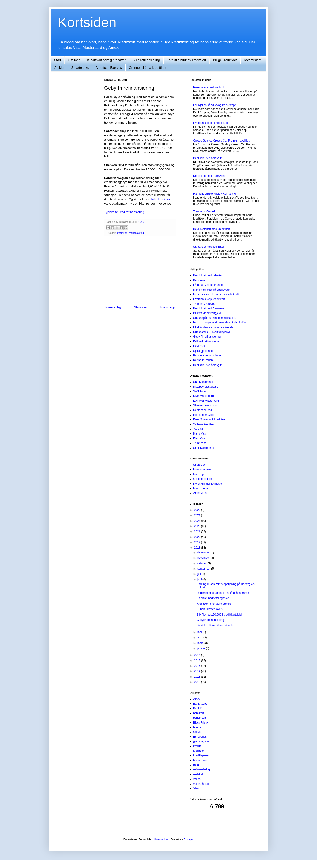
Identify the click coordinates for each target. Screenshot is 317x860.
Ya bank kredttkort (204, 424)
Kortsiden (87, 22)
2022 (197, 526)
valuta (197, 779)
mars (200, 643)
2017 (197, 655)
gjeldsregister (201, 741)
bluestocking (161, 839)
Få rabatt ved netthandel (208, 285)
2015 (197, 665)
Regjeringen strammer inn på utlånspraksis (223, 592)
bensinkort (199, 717)
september (204, 568)
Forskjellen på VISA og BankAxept (214, 105)
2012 (197, 682)
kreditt (197, 746)
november (204, 557)
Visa (196, 788)
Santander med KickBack (208, 246)
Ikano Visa (199, 433)
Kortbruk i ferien (203, 360)
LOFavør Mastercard (206, 400)
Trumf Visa (199, 443)
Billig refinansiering (146, 60)
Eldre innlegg (166, 307)
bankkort (198, 713)
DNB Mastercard (203, 396)
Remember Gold (203, 414)
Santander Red (202, 410)
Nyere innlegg (113, 307)
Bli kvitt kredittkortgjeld (207, 313)
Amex (196, 699)
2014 (197, 671)
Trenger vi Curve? (204, 211)
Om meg (74, 60)
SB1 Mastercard (203, 381)
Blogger (188, 839)
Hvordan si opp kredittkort (209, 299)
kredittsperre (201, 755)
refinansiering (136, 233)
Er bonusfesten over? (210, 609)
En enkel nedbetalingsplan (213, 598)
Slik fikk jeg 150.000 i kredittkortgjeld (219, 614)
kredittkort (122, 233)
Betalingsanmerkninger (207, 355)
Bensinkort (199, 280)
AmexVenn (200, 493)
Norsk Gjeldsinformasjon (208, 483)
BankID (197, 708)
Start (57, 60)
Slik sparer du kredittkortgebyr (211, 332)
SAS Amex (199, 391)
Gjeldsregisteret (203, 478)
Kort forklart (252, 60)
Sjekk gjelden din (203, 351)
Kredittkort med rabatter (207, 275)
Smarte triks (80, 67)
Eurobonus (200, 736)
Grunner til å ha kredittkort (147, 67)
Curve (197, 731)
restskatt (198, 774)
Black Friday (200, 722)
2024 (197, 515)
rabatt (196, 764)
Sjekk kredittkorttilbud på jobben (216, 625)
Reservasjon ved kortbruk (209, 87)
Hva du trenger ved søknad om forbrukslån (219, 322)
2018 (197, 547)
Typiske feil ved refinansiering (124, 212)
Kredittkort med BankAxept (209, 176)
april (200, 637)
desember (204, 552)
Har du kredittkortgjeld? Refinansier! (215, 193)
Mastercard (200, 760)
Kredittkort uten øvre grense (214, 603)
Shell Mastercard (203, 448)
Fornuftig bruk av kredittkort (186, 60)
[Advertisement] (140, 271)
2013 (197, 676)
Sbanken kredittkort (205, 405)
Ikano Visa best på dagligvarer (211, 289)
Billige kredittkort (225, 60)
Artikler (59, 67)
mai (200, 632)
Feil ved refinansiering (206, 341)
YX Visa (198, 429)
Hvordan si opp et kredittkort (210, 122)
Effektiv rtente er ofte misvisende (213, 327)
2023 (197, 520)
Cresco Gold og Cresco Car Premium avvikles (221, 140)
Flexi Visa (199, 438)
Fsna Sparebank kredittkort (210, 419)
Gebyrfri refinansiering (207, 336)
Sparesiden (200, 464)
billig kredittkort (161, 199)
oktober (202, 563)
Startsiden (140, 307)
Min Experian (201, 488)
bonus (197, 727)
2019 (197, 542)
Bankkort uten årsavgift (207, 158)
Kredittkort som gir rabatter (106, 60)
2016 (197, 660)
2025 (197, 510)
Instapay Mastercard (205, 386)
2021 (197, 531)
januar (201, 648)
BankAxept (200, 703)
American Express (109, 67)
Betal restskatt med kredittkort (211, 229)
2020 (197, 537)
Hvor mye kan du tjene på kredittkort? (216, 294)
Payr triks (199, 346)
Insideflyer (199, 474)
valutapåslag (201, 783)
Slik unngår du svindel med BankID (214, 318)
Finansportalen (202, 469)
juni (199, 579)
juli (199, 574)
